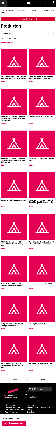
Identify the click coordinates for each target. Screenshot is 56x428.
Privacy (29, 410)
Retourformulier (11, 412)
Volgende (42, 379)
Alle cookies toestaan (14, 423)
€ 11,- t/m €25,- (33, 10)
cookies (16, 418)
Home (3, 10)
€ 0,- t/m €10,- (21, 10)
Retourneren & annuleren (14, 410)
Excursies (10, 10)
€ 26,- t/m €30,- (46, 10)
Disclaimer (31, 412)
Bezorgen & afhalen (12, 407)
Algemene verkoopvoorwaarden (39, 407)
